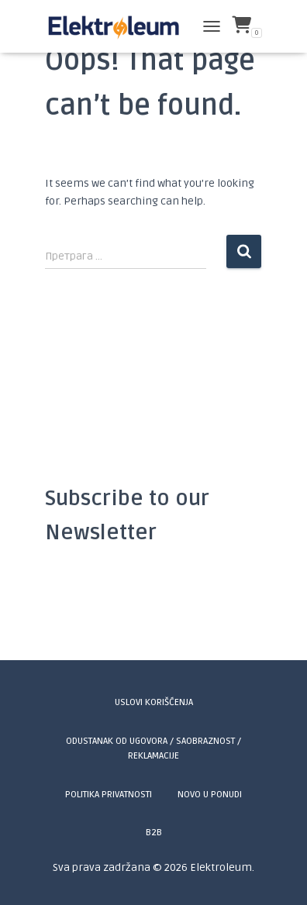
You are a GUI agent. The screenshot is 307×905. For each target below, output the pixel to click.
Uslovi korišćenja (154, 702)
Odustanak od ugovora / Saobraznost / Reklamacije (153, 748)
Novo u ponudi (210, 794)
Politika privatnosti (108, 794)
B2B (154, 832)
